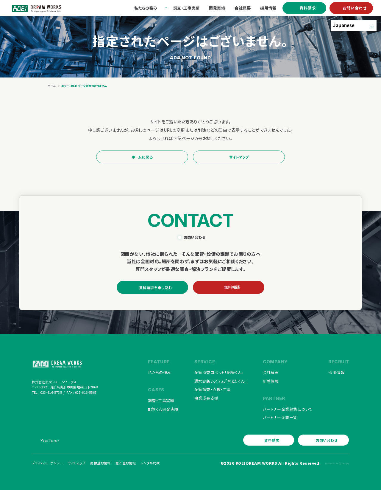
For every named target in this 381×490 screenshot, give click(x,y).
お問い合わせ (355, 8)
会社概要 (271, 372)
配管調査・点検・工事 (212, 389)
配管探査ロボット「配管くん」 (219, 372)
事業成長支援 (206, 398)
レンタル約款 (150, 462)
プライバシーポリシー (47, 462)
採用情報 (336, 372)
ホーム (51, 86)
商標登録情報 (100, 462)
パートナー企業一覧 (280, 417)
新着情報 (271, 381)
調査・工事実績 (161, 400)
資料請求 (308, 8)
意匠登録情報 (125, 462)
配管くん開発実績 (163, 409)
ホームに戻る (142, 156)
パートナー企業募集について (288, 409)
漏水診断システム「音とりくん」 (220, 381)
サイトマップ (239, 156)
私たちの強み (159, 372)
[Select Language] (354, 25)
